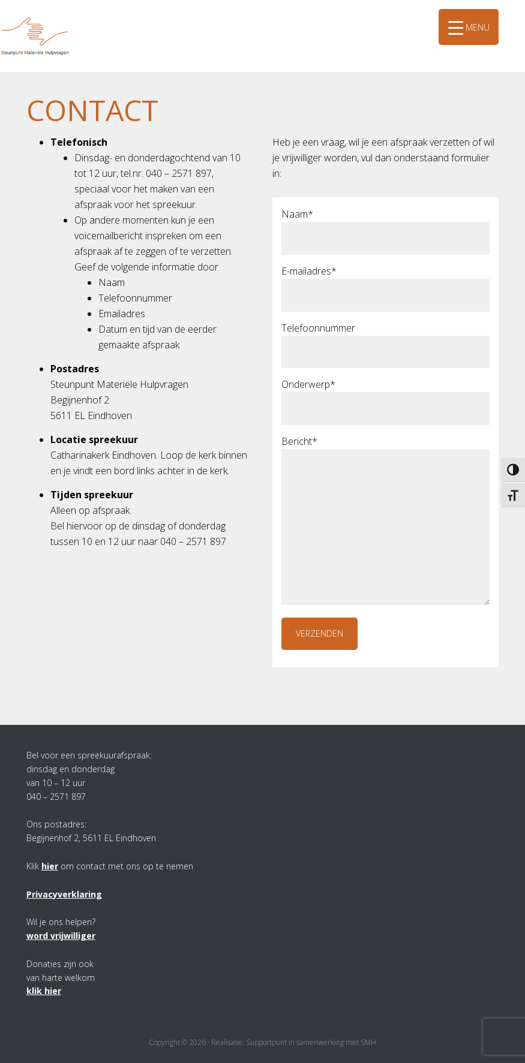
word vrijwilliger (60, 935)
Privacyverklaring (64, 894)
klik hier (43, 990)
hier (49, 866)
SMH (45, 17)
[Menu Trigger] (469, 27)
